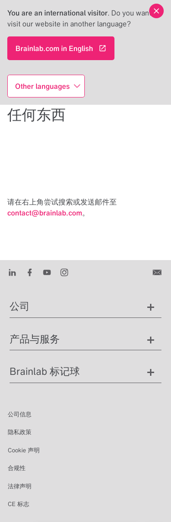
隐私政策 (19, 432)
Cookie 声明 (24, 450)
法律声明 (19, 486)
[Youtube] (49, 271)
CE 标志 (18, 504)
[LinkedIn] (14, 271)
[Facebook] (31, 271)
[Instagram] (66, 271)
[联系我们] (158, 271)
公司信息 (19, 414)
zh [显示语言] (46, 505)
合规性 (17, 468)
